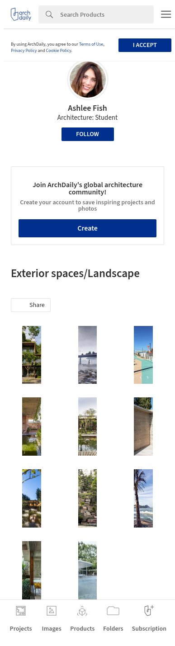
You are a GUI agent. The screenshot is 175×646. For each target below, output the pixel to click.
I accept (145, 45)
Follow (87, 134)
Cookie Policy (58, 50)
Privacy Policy (24, 50)
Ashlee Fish (87, 108)
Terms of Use (91, 44)
